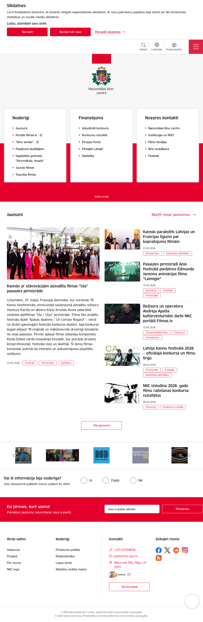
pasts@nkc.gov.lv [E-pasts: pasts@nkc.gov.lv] (126, 556)
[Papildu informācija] (128, 574)
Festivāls (30, 362)
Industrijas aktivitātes (177, 253)
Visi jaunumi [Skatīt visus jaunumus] (101, 425)
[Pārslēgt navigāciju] (196, 47)
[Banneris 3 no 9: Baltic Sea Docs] (101, 455)
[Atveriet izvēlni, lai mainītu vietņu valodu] (156, 47)
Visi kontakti (129, 587)
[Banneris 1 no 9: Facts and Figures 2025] (23, 455)
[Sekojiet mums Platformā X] (167, 550)
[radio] (86, 480)
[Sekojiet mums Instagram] (185, 550)
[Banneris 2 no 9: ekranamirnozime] (62, 455)
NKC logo (13, 569)
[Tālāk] (189, 455)
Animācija (151, 290)
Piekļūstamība (65, 556)
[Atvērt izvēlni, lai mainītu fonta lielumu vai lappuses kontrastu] (174, 47)
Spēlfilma (66, 362)
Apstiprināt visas (70, 32)
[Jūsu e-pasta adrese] (132, 509)
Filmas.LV (179, 332)
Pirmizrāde (47, 362)
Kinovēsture (152, 337)
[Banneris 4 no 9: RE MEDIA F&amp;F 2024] (140, 455)
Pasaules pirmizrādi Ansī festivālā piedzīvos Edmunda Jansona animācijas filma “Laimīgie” (168, 271)
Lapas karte (64, 563)
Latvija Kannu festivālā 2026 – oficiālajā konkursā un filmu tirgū (169, 353)
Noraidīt (27, 32)
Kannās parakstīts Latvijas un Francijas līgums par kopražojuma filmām (169, 236)
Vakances (13, 550)
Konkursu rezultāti (173, 407)
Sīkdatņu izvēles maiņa (71, 569)
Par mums (14, 563)
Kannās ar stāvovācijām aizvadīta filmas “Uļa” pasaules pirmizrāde (47, 288)
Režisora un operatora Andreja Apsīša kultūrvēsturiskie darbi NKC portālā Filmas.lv (167, 313)
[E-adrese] (117, 574)
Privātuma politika (68, 550)
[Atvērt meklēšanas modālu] (143, 47)
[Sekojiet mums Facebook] (159, 550)
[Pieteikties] (182, 509)
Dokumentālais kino (157, 332)
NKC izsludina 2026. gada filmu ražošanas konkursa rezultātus (166, 390)
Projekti (12, 556)
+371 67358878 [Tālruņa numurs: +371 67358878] (124, 550)
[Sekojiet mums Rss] (159, 558)
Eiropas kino (152, 253)
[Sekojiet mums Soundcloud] (176, 550)
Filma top (151, 407)
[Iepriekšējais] (13, 455)
